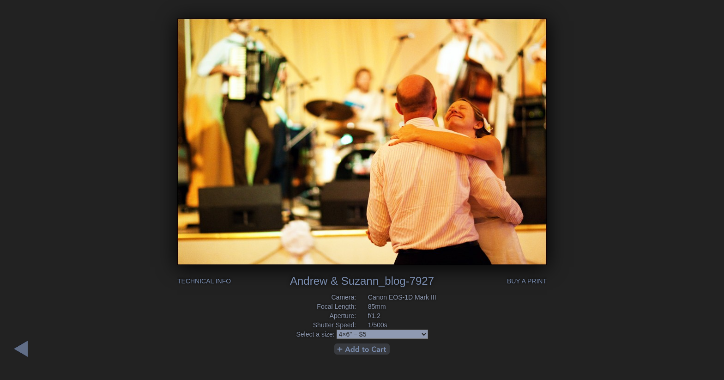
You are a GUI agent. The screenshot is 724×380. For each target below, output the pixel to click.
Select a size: (315, 334)
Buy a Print (527, 281)
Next (21, 349)
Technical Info (204, 281)
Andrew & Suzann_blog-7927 (362, 281)
